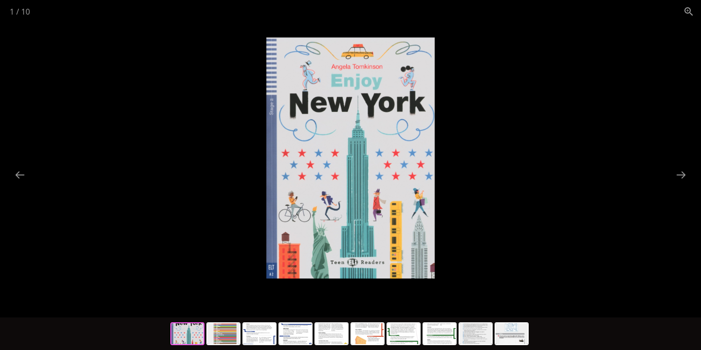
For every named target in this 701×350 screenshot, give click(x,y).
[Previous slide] (20, 174)
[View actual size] (689, 11)
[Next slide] (681, 174)
